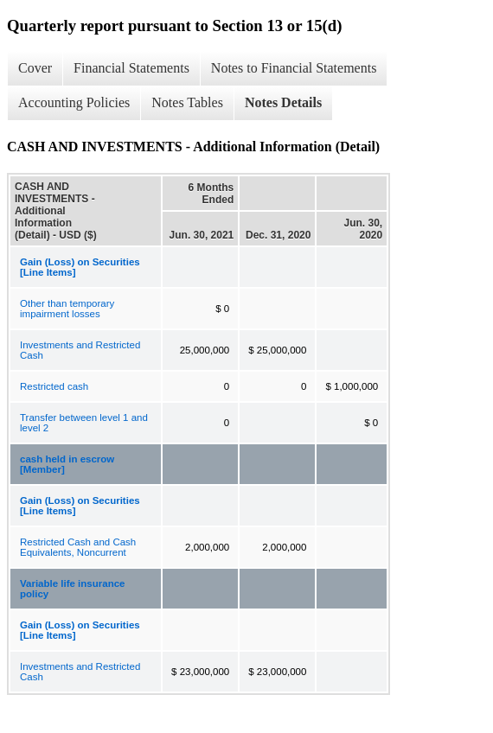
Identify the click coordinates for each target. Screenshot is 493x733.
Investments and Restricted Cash (80, 350)
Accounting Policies (74, 102)
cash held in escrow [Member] (67, 464)
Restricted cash (54, 386)
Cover (35, 68)
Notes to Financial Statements (294, 68)
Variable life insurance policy (72, 588)
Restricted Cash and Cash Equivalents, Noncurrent (78, 547)
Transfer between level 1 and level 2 (84, 422)
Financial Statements (131, 68)
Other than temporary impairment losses (67, 308)
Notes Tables (187, 102)
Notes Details (283, 102)
